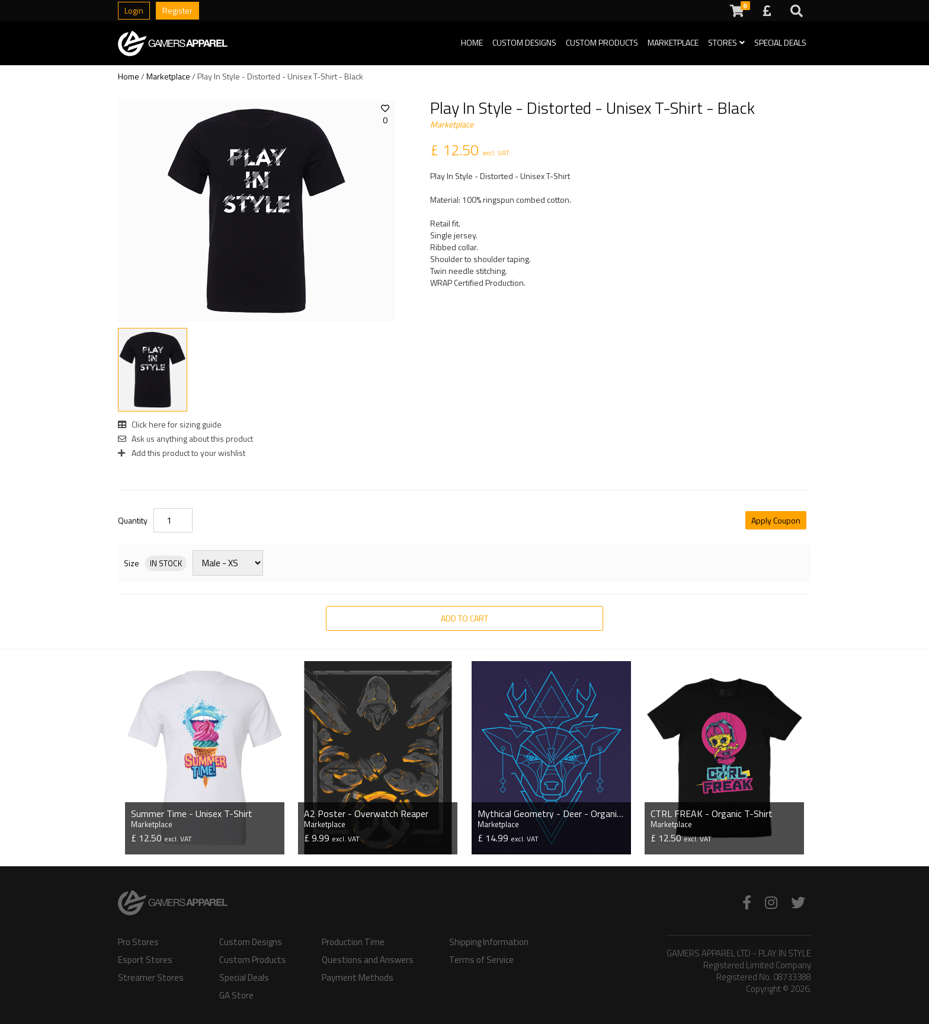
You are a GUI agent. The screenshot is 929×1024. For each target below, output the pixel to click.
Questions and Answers (368, 959)
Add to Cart (464, 618)
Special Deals (780, 42)
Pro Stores (138, 941)
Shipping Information (488, 941)
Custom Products (602, 42)
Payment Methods (357, 976)
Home (472, 42)
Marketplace (673, 42)
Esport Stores (145, 959)
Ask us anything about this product (185, 438)
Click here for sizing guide (170, 424)
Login (133, 10)
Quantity (133, 520)
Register (177, 10)
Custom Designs (524, 42)
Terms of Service (481, 959)
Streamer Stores (151, 976)
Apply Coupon (775, 520)
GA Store (236, 994)
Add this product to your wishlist (181, 452)
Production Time (353, 941)
